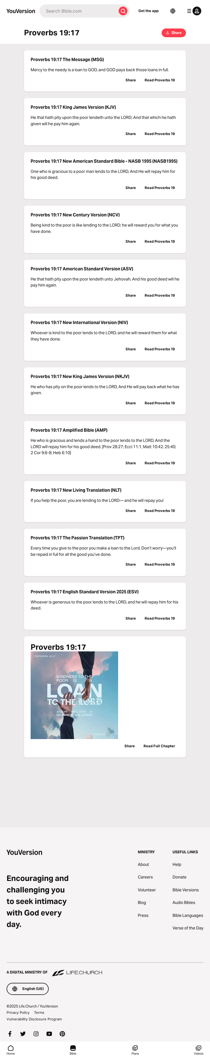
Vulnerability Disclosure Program (34, 1019)
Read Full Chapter (159, 746)
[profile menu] (193, 10)
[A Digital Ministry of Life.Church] (105, 969)
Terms (39, 1012)
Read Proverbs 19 (160, 80)
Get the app (148, 10)
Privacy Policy (18, 1012)
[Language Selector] (172, 10)
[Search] (77, 11)
